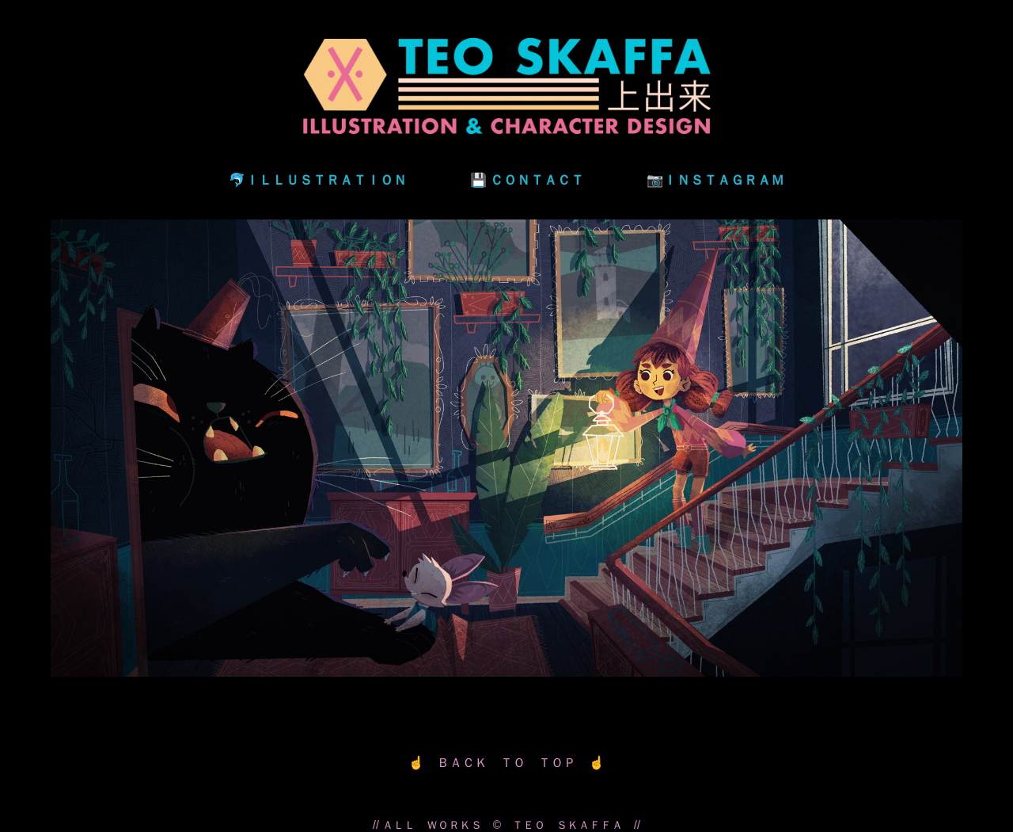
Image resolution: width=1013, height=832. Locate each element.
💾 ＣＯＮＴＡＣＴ (527, 179)
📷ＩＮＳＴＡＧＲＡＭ (715, 179)
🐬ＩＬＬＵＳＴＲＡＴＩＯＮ (318, 179)
